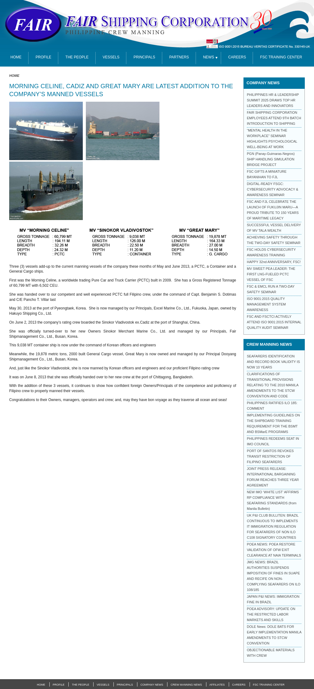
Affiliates (217, 684)
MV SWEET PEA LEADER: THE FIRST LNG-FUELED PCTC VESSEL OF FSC (271, 274)
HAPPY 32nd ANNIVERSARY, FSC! (274, 262)
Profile (43, 57)
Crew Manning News (186, 684)
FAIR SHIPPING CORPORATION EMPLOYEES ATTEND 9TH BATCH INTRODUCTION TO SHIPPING (274, 118)
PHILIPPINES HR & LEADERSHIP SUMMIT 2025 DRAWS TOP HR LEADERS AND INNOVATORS (273, 100)
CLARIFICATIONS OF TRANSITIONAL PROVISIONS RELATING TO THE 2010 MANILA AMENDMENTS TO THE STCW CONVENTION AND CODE (272, 385)
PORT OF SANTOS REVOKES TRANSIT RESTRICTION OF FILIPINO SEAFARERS (270, 456)
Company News (151, 684)
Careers (237, 57)
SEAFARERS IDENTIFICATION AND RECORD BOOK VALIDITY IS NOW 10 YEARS (273, 361)
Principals (144, 57)
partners (179, 57)
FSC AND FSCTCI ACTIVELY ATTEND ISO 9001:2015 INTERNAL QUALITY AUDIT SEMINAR (274, 322)
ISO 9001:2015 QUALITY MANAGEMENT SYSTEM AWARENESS (266, 304)
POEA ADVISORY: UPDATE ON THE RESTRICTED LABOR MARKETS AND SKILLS (271, 614)
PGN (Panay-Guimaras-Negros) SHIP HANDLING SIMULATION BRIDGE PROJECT (271, 159)
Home (14, 75)
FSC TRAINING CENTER (281, 57)
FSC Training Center (269, 684)
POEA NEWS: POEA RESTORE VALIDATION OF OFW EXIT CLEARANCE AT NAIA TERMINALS (274, 549)
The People (76, 57)
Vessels (111, 57)
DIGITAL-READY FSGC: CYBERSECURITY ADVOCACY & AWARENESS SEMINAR (272, 189)
